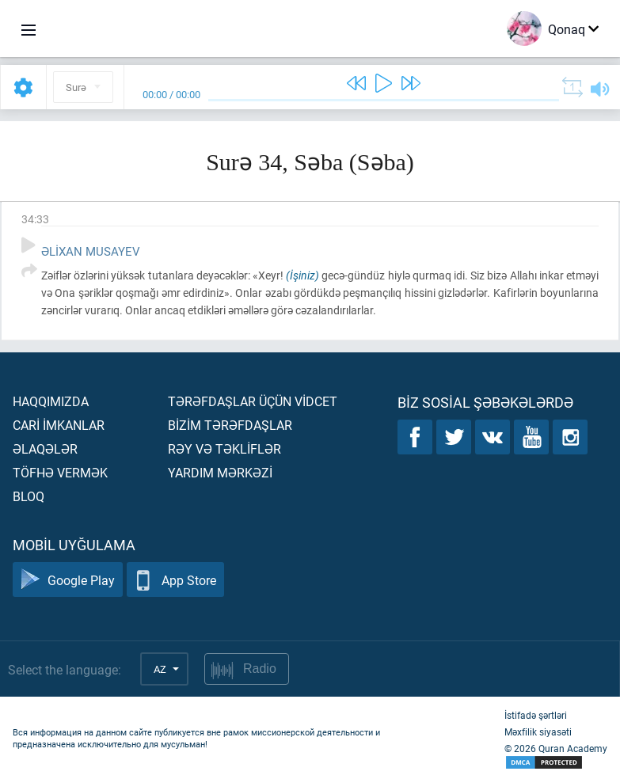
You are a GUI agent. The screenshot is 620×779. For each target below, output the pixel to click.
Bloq (28, 496)
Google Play (68, 580)
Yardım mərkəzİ (220, 472)
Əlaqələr (45, 448)
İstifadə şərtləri (535, 715)
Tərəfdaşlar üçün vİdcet (252, 401)
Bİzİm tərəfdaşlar (230, 424)
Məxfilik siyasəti (538, 731)
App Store (175, 580)
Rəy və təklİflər (224, 448)
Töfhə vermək (60, 472)
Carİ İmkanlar (59, 424)
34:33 (35, 218)
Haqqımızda (51, 401)
